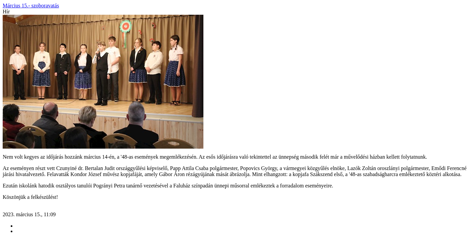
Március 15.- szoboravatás (31, 5)
